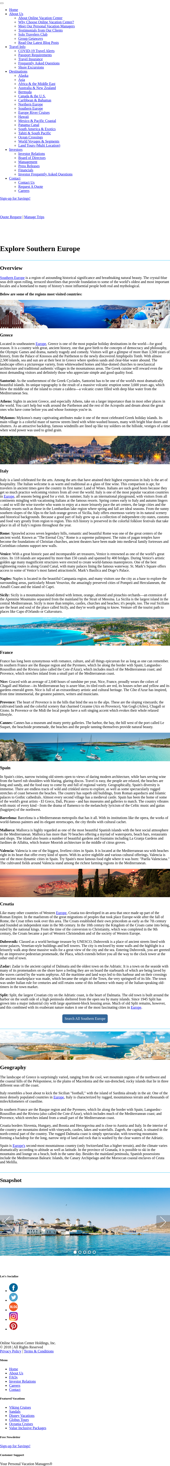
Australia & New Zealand (37, 88)
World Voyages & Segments (38, 141)
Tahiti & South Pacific (34, 133)
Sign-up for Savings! (15, 198)
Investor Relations (31, 154)
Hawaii (23, 117)
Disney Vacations (21, 1416)
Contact (15, 178)
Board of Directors (32, 158)
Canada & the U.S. (32, 96)
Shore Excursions (31, 67)
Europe (41, 344)
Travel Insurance (30, 59)
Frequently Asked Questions (39, 63)
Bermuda (25, 92)
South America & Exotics (37, 129)
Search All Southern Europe (85, 1019)
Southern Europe (30, 108)
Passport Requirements (35, 55)
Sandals (15, 1411)
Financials (25, 170)
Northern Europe (30, 104)
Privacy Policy (10, 1351)
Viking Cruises (20, 1407)
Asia (21, 80)
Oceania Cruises (21, 1424)
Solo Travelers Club (32, 34)
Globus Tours (19, 1420)
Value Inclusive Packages (27, 1428)
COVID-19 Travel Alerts (36, 51)
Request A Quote (30, 186)
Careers (23, 191)
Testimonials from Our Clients (40, 30)
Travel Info (17, 47)
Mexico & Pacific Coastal (37, 121)
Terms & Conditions (39, 1351)
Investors (16, 149)
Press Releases (29, 166)
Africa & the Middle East (36, 84)
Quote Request (11, 217)
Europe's (19, 1146)
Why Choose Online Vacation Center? (46, 22)
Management (27, 162)
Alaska (23, 75)
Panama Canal (28, 125)
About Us (16, 14)
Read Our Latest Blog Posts (38, 43)
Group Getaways (30, 38)
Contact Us (26, 182)
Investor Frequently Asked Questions (45, 174)
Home (13, 10)
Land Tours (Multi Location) (39, 145)
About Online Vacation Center (40, 18)
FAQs (13, 1377)
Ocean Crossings (30, 137)
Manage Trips (34, 217)
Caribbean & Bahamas (34, 100)
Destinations (18, 71)
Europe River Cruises (34, 112)
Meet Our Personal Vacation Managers (46, 26)
